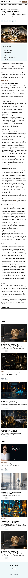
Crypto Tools (20, 4)
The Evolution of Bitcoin (7, 50)
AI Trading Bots (4, 4)
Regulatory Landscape (7, 55)
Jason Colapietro (4, 469)
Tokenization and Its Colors (8, 54)
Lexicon (9, 571)
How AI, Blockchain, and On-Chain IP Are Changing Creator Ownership (10, 464)
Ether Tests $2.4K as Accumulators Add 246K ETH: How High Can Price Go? (11, 493)
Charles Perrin (3, 435)
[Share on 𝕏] (2, 21)
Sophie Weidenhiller (4, 17)
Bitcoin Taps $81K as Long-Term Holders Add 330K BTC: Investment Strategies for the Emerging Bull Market (11, 345)
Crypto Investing (4, 462)
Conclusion (5, 59)
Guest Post (17, 571)
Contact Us (22, 571)
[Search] (20, 1)
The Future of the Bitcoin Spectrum (9, 57)
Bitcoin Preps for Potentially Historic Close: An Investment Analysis (10, 373)
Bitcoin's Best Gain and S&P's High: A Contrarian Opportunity (9, 402)
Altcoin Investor (6, 2)
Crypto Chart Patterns (12, 4)
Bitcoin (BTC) (3, 342)
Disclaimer (13, 571)
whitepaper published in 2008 (15, 105)
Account (5, 571)
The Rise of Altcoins (7, 52)
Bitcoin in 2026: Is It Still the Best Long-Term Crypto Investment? (9, 430)
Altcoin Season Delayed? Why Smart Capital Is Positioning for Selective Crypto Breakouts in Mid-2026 (10, 521)
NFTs (15, 200)
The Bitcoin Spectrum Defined (9, 48)
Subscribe (24, 1)
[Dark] (19, 1)
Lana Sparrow (3, 378)
